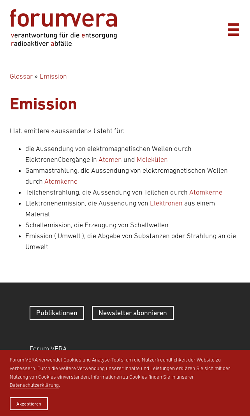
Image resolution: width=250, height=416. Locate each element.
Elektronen (166, 203)
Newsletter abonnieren (133, 313)
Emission (53, 76)
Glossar (21, 76)
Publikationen (56, 313)
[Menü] (233, 27)
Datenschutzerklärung (34, 385)
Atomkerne (60, 181)
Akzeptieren (28, 404)
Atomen (110, 159)
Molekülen (152, 159)
